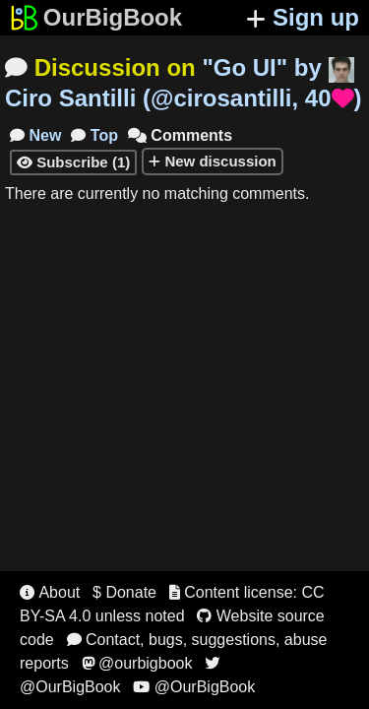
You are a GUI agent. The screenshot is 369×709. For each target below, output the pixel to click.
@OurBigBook (194, 686)
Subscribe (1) (73, 162)
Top (94, 135)
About (50, 592)
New (35, 135)
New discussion (213, 161)
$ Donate (124, 592)
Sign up (302, 17)
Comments (180, 135)
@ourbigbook (137, 663)
